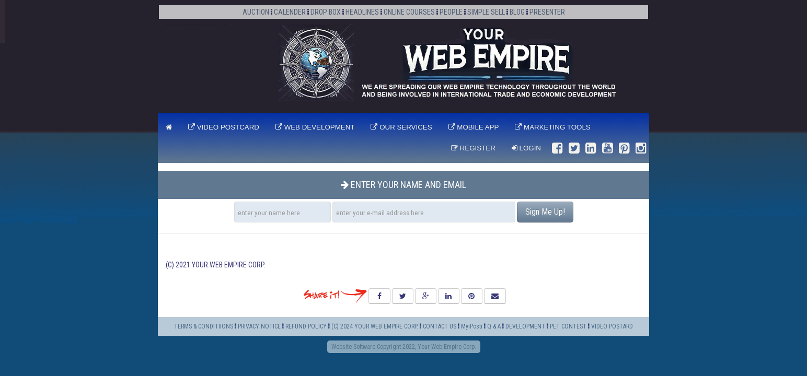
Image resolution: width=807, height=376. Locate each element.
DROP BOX (325, 12)
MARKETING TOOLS (552, 127)
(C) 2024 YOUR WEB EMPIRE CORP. (374, 326)
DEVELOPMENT (526, 326)
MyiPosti (471, 326)
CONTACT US (439, 326)
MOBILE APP (473, 127)
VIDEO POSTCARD (223, 127)
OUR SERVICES (401, 127)
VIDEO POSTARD (612, 326)
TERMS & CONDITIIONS (203, 326)
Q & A (494, 326)
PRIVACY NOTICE (259, 326)
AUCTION (256, 12)
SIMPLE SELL (486, 12)
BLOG (517, 12)
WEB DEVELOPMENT (315, 127)
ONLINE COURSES (409, 12)
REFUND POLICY (306, 326)
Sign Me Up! (545, 212)
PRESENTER (547, 12)
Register (473, 148)
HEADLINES (362, 12)
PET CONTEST (568, 326)
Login (526, 148)
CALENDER (290, 12)
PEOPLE (451, 12)
